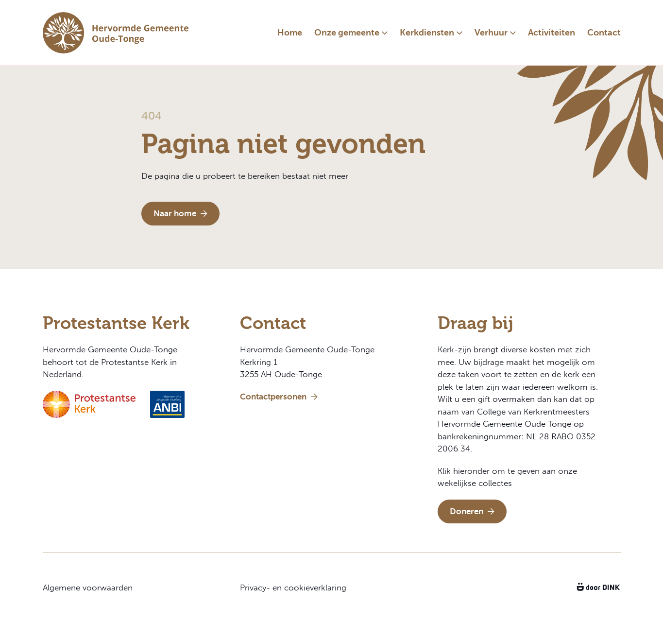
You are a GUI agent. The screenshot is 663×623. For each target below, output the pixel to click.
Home (289, 32)
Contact (604, 32)
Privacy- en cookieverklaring (293, 587)
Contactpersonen (279, 396)
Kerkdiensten (427, 32)
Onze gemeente (346, 32)
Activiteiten (551, 32)
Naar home (180, 213)
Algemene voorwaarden (88, 587)
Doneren (472, 511)
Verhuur (491, 32)
